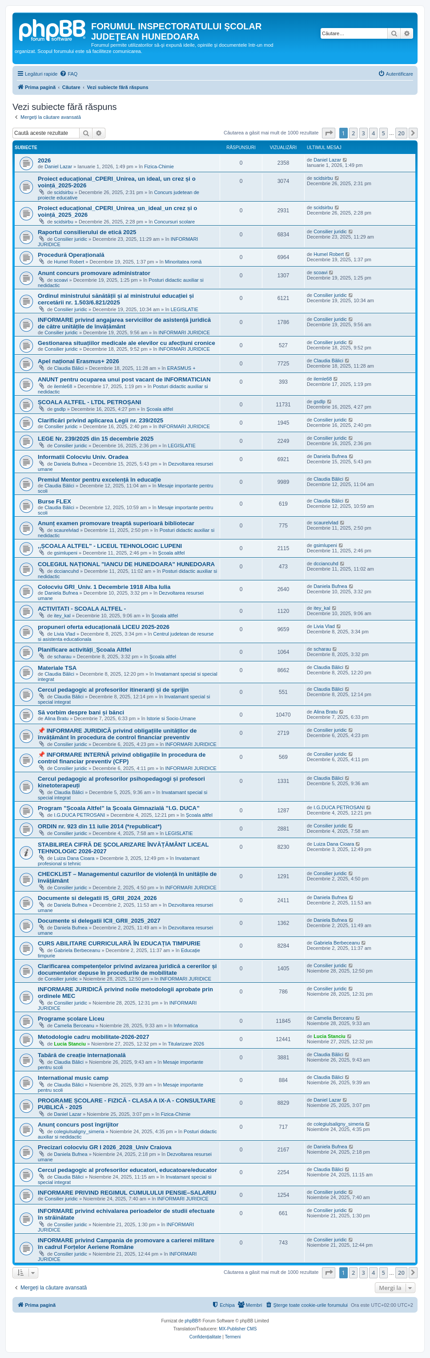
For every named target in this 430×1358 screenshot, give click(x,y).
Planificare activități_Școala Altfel (84, 649)
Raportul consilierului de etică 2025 (87, 232)
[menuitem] (68, 74)
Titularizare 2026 (186, 1043)
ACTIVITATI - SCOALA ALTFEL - (82, 608)
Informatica (185, 1025)
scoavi (61, 280)
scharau (62, 656)
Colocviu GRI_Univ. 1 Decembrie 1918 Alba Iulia (104, 587)
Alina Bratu (56, 718)
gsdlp (59, 409)
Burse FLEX (54, 501)
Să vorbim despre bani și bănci (81, 712)
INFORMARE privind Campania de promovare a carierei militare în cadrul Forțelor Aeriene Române (126, 1243)
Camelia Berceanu (74, 1025)
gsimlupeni (65, 552)
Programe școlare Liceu (71, 1018)
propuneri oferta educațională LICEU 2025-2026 (103, 627)
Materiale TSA (57, 668)
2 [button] (353, 133)
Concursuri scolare (174, 221)
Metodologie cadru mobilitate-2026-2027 (93, 1037)
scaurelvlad (66, 530)
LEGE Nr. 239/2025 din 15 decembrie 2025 (95, 438)
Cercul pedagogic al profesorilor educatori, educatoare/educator (127, 1170)
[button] (328, 133)
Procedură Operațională (71, 254)
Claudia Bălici (69, 368)
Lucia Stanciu (70, 1043)
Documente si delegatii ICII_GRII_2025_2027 (99, 920)
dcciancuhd (66, 571)
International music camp (73, 1077)
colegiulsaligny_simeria (79, 1131)
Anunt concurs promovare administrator (94, 273)
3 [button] (363, 133)
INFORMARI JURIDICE (184, 332)
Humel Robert (69, 261)
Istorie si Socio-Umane (171, 718)
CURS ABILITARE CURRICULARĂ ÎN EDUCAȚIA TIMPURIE (119, 943)
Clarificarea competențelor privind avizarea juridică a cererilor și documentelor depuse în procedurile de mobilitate (127, 969)
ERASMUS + (181, 368)
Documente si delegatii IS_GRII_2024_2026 (97, 898)
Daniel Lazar (58, 166)
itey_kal (62, 615)
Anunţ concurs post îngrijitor (78, 1124)
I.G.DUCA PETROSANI (79, 815)
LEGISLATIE (184, 309)
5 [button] (383, 133)
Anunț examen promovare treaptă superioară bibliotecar (116, 523)
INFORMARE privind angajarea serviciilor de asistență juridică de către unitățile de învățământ (124, 323)
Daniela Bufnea (70, 463)
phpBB (191, 1320)
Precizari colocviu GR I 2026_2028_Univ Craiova (105, 1147)
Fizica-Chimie (159, 166)
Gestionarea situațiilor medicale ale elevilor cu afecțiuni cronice (126, 343)
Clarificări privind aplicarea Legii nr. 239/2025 (100, 420)
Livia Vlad (64, 633)
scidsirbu (63, 192)
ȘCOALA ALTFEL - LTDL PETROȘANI (89, 402)
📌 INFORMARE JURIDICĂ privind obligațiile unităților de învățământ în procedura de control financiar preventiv (117, 734)
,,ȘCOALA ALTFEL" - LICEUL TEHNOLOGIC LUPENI (110, 546)
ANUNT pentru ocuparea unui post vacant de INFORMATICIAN (124, 379)
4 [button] (373, 133)
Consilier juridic (70, 239)
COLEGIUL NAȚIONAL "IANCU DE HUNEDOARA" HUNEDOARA (126, 564)
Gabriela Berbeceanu (77, 950)
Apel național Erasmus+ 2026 (78, 361)
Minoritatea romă (183, 261)
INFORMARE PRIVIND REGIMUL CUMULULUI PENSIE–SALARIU (127, 1192)
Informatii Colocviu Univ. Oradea (83, 457)
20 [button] (401, 133)
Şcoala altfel (159, 409)
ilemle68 (63, 386)
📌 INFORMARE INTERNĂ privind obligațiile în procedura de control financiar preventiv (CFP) (121, 758)
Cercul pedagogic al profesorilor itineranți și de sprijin (113, 689)
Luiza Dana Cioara (74, 858)
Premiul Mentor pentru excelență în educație (99, 479)
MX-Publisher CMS (238, 1328)
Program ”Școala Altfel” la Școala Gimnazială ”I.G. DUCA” (119, 808)
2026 (44, 160)
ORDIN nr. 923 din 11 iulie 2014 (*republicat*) (100, 826)
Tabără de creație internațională (82, 1055)
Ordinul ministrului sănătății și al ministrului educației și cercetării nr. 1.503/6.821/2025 (116, 299)
